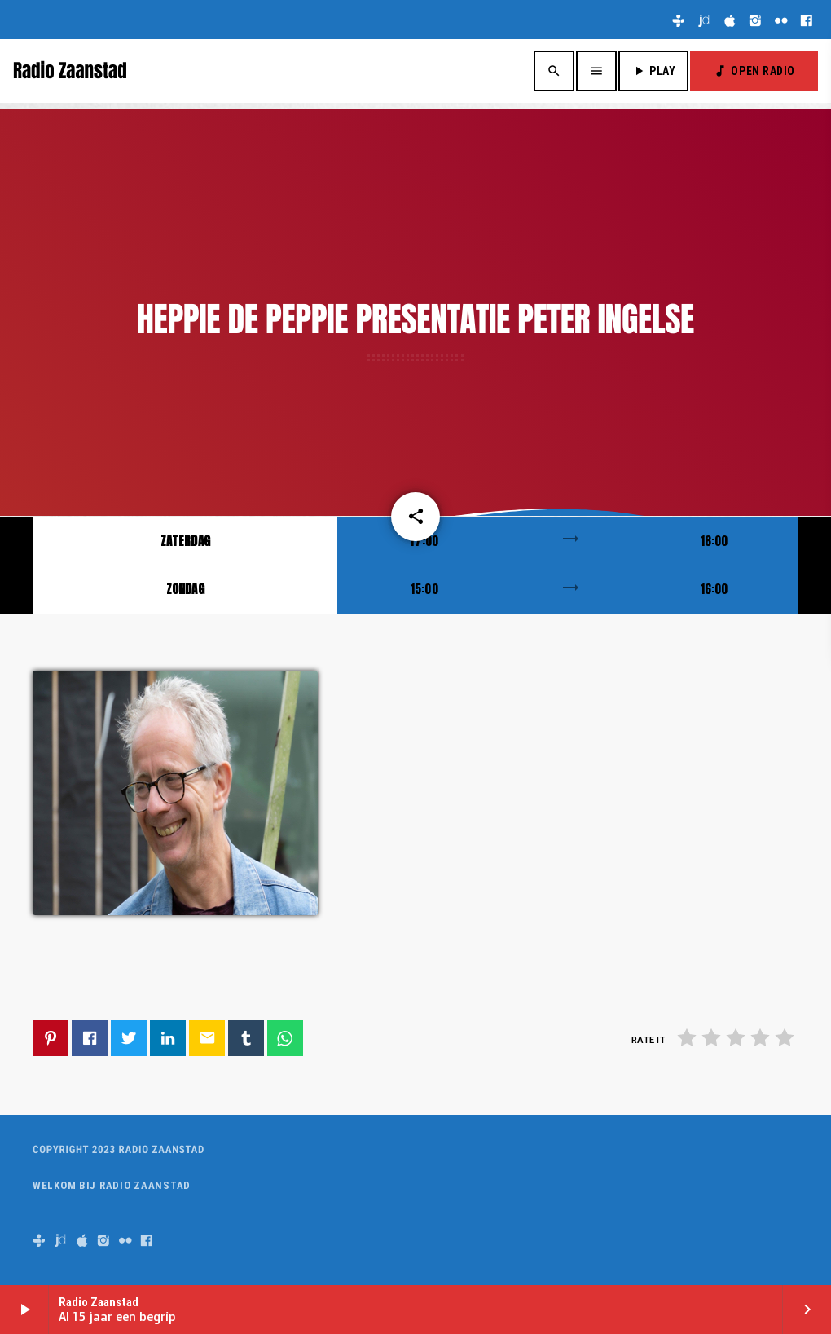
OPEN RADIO (754, 71)
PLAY (653, 71)
